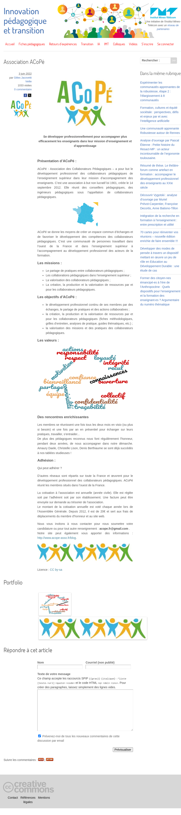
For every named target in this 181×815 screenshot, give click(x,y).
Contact (13, 797)
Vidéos (133, 44)
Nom (40, 662)
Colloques (119, 44)
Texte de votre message (53, 674)
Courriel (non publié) (100, 662)
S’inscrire (147, 44)
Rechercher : (151, 60)
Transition (87, 44)
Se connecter (165, 44)
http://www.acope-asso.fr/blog (56, 537)
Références (28, 797)
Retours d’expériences (63, 44)
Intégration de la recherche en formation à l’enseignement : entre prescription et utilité (159, 220)
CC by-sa (56, 569)
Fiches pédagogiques (32, 44)
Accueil (9, 44)
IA (99, 44)
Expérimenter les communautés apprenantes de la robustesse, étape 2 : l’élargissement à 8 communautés (160, 91)
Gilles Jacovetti (23, 77)
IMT (106, 44)
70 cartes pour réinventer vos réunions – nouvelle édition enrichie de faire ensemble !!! (159, 236)
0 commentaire (23, 89)
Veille (28, 81)
